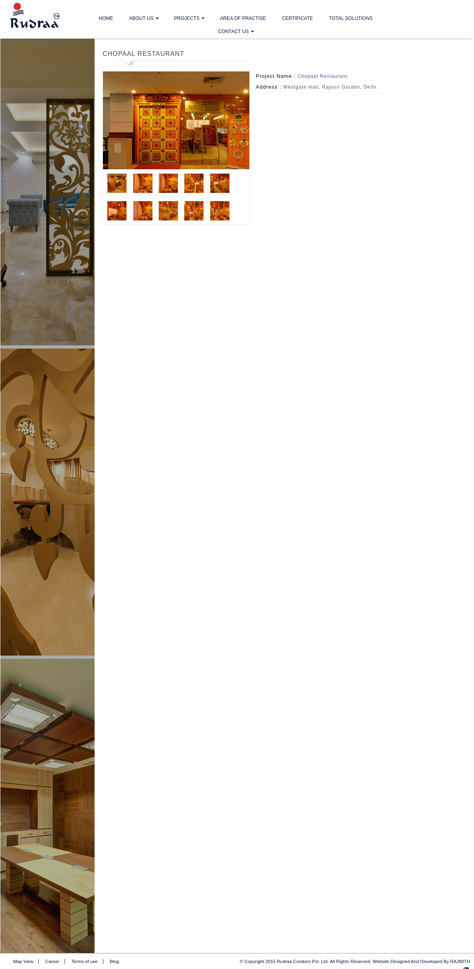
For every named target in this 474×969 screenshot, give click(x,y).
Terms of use (84, 961)
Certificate (297, 18)
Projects (186, 18)
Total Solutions (351, 18)
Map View (23, 961)
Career (52, 961)
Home (106, 18)
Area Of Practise (243, 18)
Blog (114, 961)
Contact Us (233, 31)
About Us (141, 18)
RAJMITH (460, 961)
